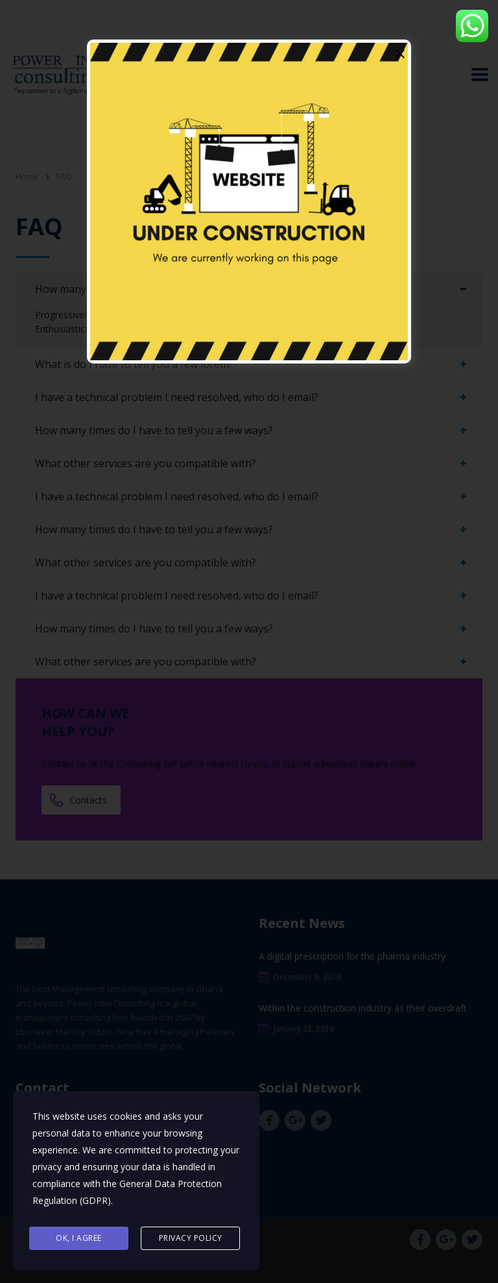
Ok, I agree (79, 1238)
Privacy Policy (190, 1238)
